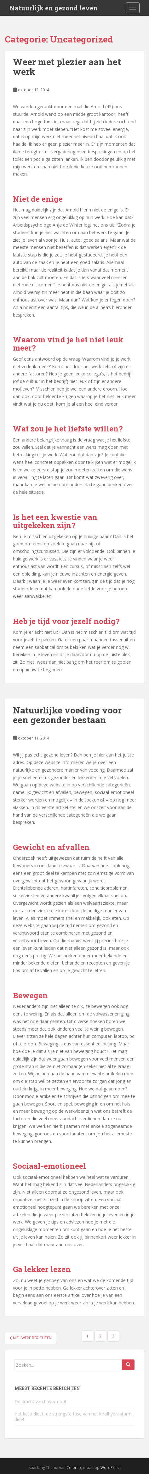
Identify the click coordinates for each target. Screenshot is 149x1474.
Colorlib (73, 1467)
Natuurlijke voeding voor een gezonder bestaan (67, 715)
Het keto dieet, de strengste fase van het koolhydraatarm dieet (73, 1416)
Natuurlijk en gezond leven (53, 8)
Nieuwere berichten (30, 1338)
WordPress (110, 1467)
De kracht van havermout (40, 1401)
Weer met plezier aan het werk (67, 66)
